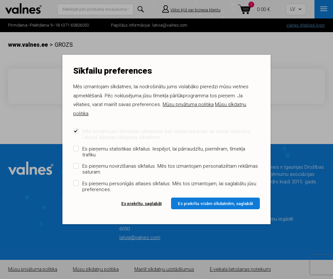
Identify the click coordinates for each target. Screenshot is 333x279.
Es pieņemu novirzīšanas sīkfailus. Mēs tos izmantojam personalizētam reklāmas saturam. (170, 169)
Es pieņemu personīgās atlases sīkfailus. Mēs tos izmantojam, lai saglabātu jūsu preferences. (169, 186)
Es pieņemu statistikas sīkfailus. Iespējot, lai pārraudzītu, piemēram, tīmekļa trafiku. (163, 152)
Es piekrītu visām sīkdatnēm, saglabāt (215, 203)
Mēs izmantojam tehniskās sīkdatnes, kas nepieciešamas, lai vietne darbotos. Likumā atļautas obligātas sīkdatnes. (167, 134)
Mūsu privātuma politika (188, 104)
